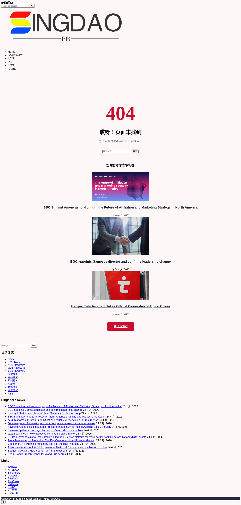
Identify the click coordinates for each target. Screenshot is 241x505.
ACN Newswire (16, 365)
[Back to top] (3, 502)
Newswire (13, 475)
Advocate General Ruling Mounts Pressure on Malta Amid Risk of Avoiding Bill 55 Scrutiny (59, 426)
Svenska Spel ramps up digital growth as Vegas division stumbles (45, 430)
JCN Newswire (16, 367)
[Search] (32, 6)
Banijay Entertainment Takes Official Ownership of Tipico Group (120, 306)
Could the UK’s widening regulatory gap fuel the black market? (43, 443)
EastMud (13, 478)
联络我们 (13, 387)
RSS (10, 393)
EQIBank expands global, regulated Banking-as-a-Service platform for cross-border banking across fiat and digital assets (77, 437)
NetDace (13, 484)
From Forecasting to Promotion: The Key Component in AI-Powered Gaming (51, 440)
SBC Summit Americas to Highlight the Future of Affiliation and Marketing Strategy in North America (120, 207)
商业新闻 (13, 373)
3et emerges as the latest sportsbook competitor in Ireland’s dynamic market (51, 423)
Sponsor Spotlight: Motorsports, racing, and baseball (38, 450)
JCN (10, 62)
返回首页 (121, 326)
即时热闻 (13, 380)
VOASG (12, 490)
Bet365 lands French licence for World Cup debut (36, 454)
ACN (11, 58)
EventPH (13, 493)
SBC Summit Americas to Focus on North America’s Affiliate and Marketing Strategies (57, 416)
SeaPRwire (15, 55)
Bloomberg (14, 472)
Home (12, 51)
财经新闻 (13, 377)
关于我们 (13, 390)
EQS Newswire (16, 370)
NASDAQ (13, 469)
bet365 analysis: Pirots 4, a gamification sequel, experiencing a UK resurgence (53, 420)
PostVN (12, 487)
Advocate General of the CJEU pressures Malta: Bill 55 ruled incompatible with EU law (57, 447)
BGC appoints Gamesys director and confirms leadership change (120, 261)
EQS (11, 65)
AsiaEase (13, 481)
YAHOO (12, 466)
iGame (12, 68)
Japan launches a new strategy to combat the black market (41, 433)
